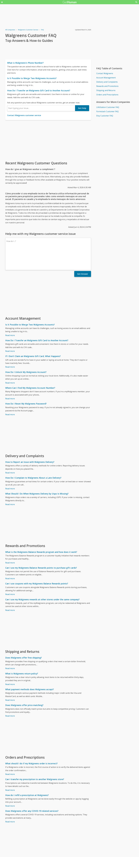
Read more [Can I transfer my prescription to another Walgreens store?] (10, 769)
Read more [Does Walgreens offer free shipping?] (10, 648)
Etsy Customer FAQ (104, 115)
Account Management (106, 77)
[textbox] (41, 108)
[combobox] (41, 108)
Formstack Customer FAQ (107, 111)
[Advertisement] (48, 140)
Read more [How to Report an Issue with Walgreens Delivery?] (10, 452)
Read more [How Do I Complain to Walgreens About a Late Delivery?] (10, 468)
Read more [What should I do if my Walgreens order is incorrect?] (10, 753)
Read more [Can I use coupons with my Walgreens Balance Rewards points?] (10, 573)
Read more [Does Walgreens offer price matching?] (10, 695)
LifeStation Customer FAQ (107, 107)
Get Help (82, 108)
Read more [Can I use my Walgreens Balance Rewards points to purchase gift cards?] (10, 558)
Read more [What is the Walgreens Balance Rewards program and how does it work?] (10, 542)
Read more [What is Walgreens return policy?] (10, 663)
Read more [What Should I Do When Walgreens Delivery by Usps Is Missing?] (10, 484)
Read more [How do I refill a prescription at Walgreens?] (10, 785)
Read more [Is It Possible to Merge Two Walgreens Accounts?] (10, 315)
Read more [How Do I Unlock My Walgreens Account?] (10, 362)
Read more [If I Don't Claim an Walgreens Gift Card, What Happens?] (10, 346)
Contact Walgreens (104, 73)
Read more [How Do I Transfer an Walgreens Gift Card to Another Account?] (10, 330)
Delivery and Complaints (107, 82)
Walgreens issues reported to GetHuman (23, 850)
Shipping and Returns (105, 90)
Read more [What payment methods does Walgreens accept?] (10, 679)
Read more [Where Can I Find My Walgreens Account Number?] (10, 378)
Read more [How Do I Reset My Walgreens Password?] (10, 394)
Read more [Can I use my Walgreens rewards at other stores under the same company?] (10, 589)
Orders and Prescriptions (107, 94)
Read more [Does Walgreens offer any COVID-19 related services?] (10, 801)
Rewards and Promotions (107, 86)
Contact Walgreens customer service (24, 115)
